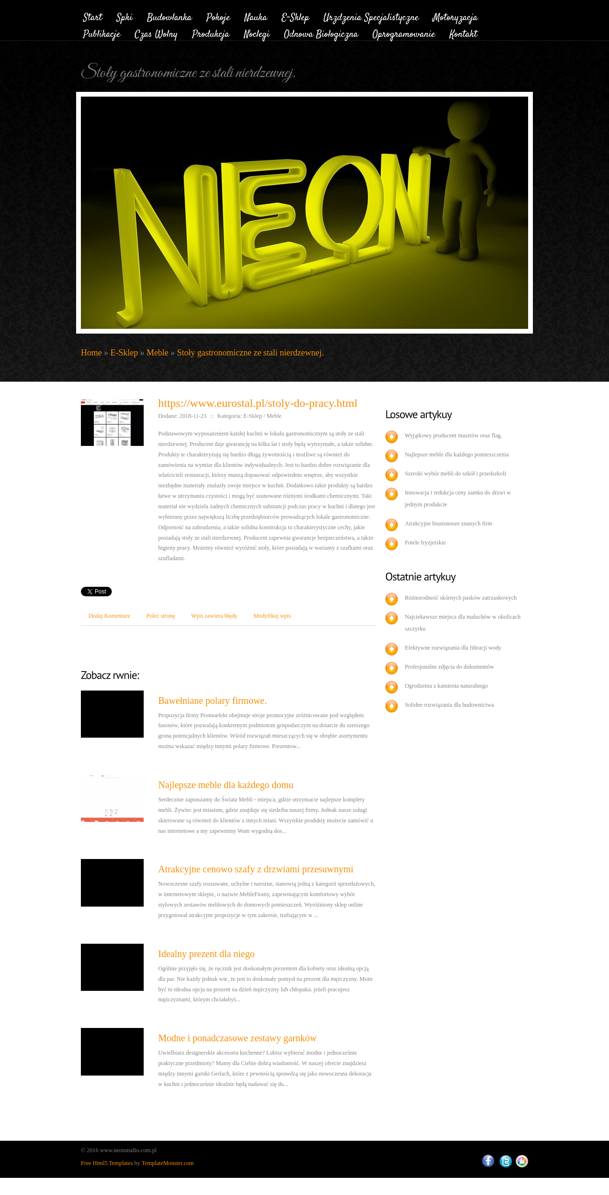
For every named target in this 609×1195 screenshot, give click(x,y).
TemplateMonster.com (168, 1163)
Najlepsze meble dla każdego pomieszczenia (457, 454)
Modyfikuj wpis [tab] (272, 615)
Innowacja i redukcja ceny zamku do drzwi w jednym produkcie (458, 498)
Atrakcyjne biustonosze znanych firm (448, 523)
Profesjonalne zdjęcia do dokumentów (449, 666)
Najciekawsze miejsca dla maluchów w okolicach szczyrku (463, 622)
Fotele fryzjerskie (425, 542)
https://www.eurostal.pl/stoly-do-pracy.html (257, 403)
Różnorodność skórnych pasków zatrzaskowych (461, 597)
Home (91, 352)
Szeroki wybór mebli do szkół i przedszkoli (455, 473)
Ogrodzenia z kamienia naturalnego (446, 685)
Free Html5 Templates (107, 1163)
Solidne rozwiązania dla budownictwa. (450, 704)
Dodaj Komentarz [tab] (109, 615)
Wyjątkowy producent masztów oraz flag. (453, 435)
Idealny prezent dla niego (206, 953)
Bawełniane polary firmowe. (212, 700)
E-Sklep (124, 352)
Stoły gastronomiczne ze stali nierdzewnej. (250, 352)
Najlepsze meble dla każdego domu (225, 785)
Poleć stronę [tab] (160, 615)
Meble (157, 352)
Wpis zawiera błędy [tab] (214, 615)
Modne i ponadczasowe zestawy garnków (237, 1038)
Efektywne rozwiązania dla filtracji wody (453, 647)
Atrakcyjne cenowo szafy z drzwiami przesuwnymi (255, 869)
